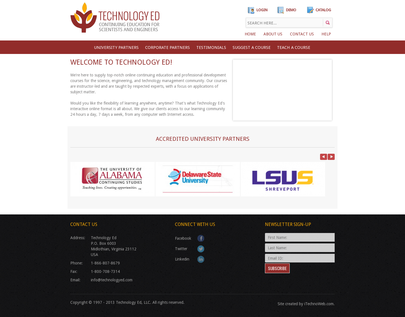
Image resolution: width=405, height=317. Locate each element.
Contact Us (302, 34)
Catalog (323, 10)
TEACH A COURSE (293, 47)
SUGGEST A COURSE (252, 47)
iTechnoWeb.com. (319, 304)
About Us (273, 34)
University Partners (116, 47)
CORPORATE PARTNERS (167, 47)
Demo (291, 10)
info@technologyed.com (111, 280)
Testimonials (211, 47)
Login (261, 10)
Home (250, 34)
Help (326, 34)
